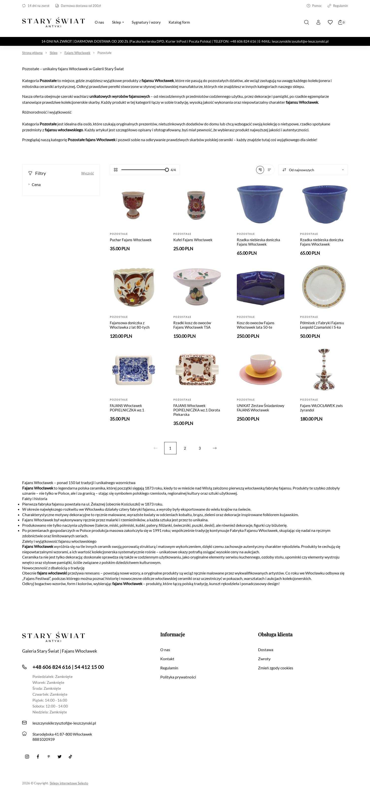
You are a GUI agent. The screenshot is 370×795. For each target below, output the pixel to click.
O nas (165, 649)
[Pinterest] (49, 756)
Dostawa (265, 649)
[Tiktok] (70, 756)
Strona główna (32, 53)
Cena (34, 184)
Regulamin (338, 6)
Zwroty (264, 658)
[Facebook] (38, 756)
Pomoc (314, 6)
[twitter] (59, 756)
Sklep (53, 53)
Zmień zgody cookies (275, 667)
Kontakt (167, 658)
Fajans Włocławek (77, 53)
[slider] (167, 170)
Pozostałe (104, 53)
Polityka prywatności (178, 677)
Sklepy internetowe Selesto (69, 783)
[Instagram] (27, 756)
